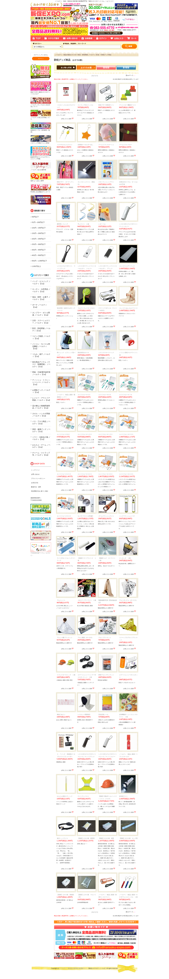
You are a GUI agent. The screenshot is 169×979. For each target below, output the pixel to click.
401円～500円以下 (39, 255)
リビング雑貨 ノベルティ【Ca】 (41, 337)
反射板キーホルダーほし (85, 144)
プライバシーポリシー (38, 478)
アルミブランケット (104, 637)
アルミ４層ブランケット (64, 637)
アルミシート (61, 600)
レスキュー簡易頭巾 (84, 714)
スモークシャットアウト (106, 182)
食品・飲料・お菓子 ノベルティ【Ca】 (41, 298)
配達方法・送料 (36, 487)
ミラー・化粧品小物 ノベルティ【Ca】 (41, 438)
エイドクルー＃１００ (85, 434)
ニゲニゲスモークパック (106, 352)
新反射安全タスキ (83, 352)
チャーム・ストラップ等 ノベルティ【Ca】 (41, 454)
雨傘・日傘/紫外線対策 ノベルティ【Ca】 (41, 373)
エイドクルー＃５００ (64, 516)
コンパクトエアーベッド (127, 266)
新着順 (126, 68)
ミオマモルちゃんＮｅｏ (64, 144)
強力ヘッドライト (62, 838)
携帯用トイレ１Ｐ (62, 224)
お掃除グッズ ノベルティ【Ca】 (41, 391)
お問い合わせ (35, 474)
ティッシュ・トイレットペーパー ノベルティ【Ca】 (41, 382)
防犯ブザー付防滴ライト (106, 105)
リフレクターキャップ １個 (66, 675)
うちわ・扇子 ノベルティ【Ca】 (41, 355)
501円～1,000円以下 (39, 261)
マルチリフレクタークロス (86, 308)
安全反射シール (103, 714)
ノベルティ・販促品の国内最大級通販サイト (74, 968)
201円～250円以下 (39, 239)
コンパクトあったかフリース (128, 308)
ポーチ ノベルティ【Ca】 (39, 306)
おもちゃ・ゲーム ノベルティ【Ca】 (41, 446)
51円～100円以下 (38, 222)
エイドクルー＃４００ (126, 474)
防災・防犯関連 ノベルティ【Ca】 (41, 329)
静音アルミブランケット (106, 675)
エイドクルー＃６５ (104, 394)
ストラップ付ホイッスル (85, 105)
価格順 (106, 68)
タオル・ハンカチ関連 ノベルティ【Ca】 (41, 415)
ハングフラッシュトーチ (127, 516)
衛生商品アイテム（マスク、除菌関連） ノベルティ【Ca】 (41, 364)
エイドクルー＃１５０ (105, 434)
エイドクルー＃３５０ (105, 474)
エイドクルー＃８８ (63, 434)
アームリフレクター (125, 144)
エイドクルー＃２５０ (64, 474)
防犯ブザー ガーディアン (65, 182)
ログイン (41, 58)
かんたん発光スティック (64, 796)
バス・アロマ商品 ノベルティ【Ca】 (41, 422)
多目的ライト (123, 796)
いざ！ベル (102, 224)
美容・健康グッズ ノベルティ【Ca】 (41, 430)
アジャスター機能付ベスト (127, 105)
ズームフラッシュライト (106, 516)
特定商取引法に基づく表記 (39, 491)
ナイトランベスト (83, 796)
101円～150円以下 (39, 228)
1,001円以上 (36, 266)
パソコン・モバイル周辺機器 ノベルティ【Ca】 (41, 346)
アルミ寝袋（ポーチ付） (85, 637)
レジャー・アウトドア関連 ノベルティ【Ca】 (41, 399)
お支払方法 (34, 483)
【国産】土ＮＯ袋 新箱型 (65, 895)
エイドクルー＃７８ (125, 394)
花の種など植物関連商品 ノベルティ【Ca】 (41, 407)
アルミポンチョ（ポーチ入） (128, 600)
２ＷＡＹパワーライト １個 (87, 600)
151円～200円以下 (39, 233)
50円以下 (35, 217)
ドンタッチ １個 (125, 558)
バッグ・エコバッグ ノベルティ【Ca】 (41, 282)
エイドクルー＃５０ (84, 394)
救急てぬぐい (61, 714)
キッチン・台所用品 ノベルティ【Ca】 (41, 290)
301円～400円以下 (39, 250)
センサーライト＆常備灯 (85, 516)
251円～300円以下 (39, 244)
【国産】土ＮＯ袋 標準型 (86, 838)
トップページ (35, 470)
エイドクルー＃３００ (85, 474)
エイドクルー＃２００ (126, 434)
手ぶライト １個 (83, 224)
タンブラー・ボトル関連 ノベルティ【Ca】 (41, 314)
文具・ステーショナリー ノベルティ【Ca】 (41, 321)
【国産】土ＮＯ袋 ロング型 (128, 838)
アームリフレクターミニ (106, 144)
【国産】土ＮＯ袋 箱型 (106, 838)
